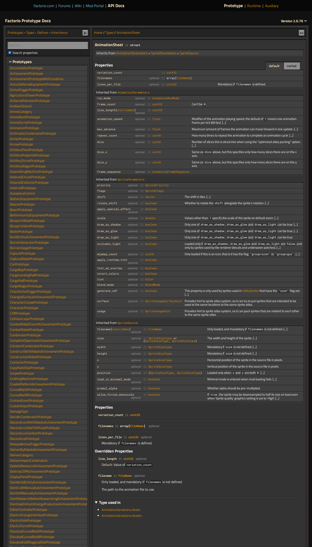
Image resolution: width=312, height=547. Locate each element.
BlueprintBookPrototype (27, 220)
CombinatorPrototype (25, 335)
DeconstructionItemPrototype (31, 433)
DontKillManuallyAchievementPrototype (39, 493)
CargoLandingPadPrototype (29, 275)
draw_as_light (108, 237)
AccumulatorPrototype (26, 67)
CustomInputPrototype (26, 405)
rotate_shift (107, 203)
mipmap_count (107, 254)
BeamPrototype (21, 209)
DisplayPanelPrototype (26, 476)
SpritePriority (157, 185)
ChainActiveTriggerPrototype (30, 291)
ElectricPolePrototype (25, 520)
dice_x (102, 152)
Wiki (78, 6)
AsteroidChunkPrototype (27, 176)
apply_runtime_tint (112, 260)
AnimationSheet (128, 32)
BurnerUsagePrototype (26, 247)
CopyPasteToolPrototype (27, 367)
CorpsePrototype (22, 373)
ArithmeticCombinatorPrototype (33, 133)
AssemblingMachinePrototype (31, 171)
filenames (104, 78)
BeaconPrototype (22, 204)
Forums (64, 6)
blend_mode (105, 285)
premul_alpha (107, 388)
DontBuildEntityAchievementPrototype (38, 482)
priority (104, 185)
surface (103, 301)
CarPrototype (19, 264)
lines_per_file (109, 84)
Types (110, 32)
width (101, 347)
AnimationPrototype (24, 127)
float (156, 119)
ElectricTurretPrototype (26, 525)
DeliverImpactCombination (29, 460)
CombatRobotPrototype (26, 329)
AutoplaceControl (22, 193)
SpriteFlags (154, 191)
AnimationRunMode (165, 98)
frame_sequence (109, 172)
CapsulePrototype (22, 253)
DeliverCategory (21, 454)
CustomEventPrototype (26, 400)
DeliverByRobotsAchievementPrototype (38, 449)
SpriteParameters (163, 53)
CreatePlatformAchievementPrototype (37, 384)
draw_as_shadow (109, 224)
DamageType (19, 411)
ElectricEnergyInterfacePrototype (34, 514)
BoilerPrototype (21, 231)
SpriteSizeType (160, 338)
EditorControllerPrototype (28, 509)
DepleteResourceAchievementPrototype (38, 465)
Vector (150, 197)
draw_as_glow (107, 231)
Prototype (233, 5)
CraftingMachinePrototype (29, 378)
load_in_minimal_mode (114, 379)
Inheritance (59, 32)
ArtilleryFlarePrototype (26, 149)
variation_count (109, 72)
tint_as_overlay (109, 268)
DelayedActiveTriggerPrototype (32, 444)
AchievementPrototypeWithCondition (37, 78)
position (104, 373)
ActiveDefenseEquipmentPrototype (35, 84)
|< (85, 32)
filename (104, 329)
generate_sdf (107, 291)
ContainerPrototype (24, 362)
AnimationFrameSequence (170, 172)
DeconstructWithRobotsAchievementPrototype (43, 422)
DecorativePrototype (24, 438)
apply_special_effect (114, 209)
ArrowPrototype (21, 144)
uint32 (172, 72)
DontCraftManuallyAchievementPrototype (40, 487)
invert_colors (108, 273)
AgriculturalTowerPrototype (30, 95)
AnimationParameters (132, 53)
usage (101, 311)
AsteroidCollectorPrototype (29, 182)
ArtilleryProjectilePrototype (29, 155)
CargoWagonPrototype (26, 285)
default (274, 65)
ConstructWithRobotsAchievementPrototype (42, 351)
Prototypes (15, 32)
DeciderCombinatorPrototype (30, 416)
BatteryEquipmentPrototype (30, 198)
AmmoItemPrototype (25, 117)
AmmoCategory (21, 111)
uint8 (156, 135)
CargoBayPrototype (24, 269)
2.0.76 (294, 21)
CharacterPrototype (24, 307)
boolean (151, 203)
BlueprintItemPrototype (27, 226)
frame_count (106, 104)
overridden (125, 110)
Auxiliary (272, 6)
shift (101, 197)
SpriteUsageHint (157, 311)
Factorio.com (44, 6)
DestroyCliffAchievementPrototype (35, 471)
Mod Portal (95, 6)
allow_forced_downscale (115, 394)
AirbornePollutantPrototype (30, 100)
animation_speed (109, 119)
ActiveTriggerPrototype (26, 89)
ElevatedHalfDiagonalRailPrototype (35, 542)
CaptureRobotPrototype (27, 258)
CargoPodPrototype (24, 280)
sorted (291, 65)
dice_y (102, 162)
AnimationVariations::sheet (121, 509)
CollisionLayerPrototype (27, 318)
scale (101, 218)
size (100, 338)
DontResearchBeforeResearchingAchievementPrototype (50, 498)
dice (100, 142)
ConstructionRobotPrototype (30, 356)
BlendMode (152, 285)
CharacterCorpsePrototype (29, 302)
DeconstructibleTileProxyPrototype (34, 427)
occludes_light (109, 244)
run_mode (104, 98)
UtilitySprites (250, 290)
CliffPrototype (20, 313)
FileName (183, 78)
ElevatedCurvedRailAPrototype (32, 531)
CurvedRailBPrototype (26, 395)
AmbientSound (20, 106)
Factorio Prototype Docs (28, 20)
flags (101, 191)
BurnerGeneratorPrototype (29, 242)
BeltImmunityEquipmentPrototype (34, 215)
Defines (42, 32)
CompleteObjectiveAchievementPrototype (40, 340)
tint (100, 279)
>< (301, 32)
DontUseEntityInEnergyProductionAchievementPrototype (51, 504)
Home (98, 32)
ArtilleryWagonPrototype (28, 166)
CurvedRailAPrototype (26, 389)
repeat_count (107, 135)
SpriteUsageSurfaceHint (163, 301)
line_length (106, 110)
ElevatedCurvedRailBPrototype (32, 536)
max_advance (106, 129)
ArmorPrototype (21, 138)
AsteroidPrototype (23, 187)
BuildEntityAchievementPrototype (34, 236)
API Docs (116, 5)
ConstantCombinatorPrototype (32, 345)
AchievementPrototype (26, 73)
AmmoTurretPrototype (26, 122)
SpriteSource (189, 53)
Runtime (254, 6)
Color (149, 279)
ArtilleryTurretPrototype (27, 160)
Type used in (110, 502)
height (102, 353)
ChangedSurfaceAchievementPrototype (38, 296)
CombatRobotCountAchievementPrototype (40, 324)
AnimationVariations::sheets (122, 515)
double (150, 218)
